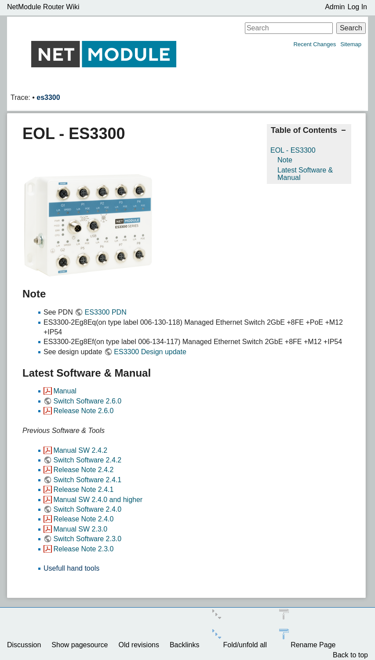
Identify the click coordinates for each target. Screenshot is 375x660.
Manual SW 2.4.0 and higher (97, 499)
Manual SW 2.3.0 (80, 529)
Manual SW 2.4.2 (80, 450)
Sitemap (350, 44)
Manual (64, 391)
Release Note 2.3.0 (83, 549)
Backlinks (185, 645)
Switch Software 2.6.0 (87, 401)
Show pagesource (79, 645)
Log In (357, 7)
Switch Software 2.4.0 (87, 509)
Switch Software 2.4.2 (87, 460)
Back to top (350, 655)
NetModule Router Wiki (43, 7)
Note (284, 160)
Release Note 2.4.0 (83, 519)
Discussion (24, 645)
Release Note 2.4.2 (83, 469)
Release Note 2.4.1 (83, 489)
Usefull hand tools (71, 568)
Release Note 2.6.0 (83, 410)
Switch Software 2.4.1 (87, 480)
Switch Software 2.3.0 (87, 539)
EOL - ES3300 (293, 150)
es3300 (48, 97)
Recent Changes (314, 44)
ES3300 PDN (106, 312)
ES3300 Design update (150, 352)
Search (351, 28)
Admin (335, 7)
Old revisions (138, 645)
